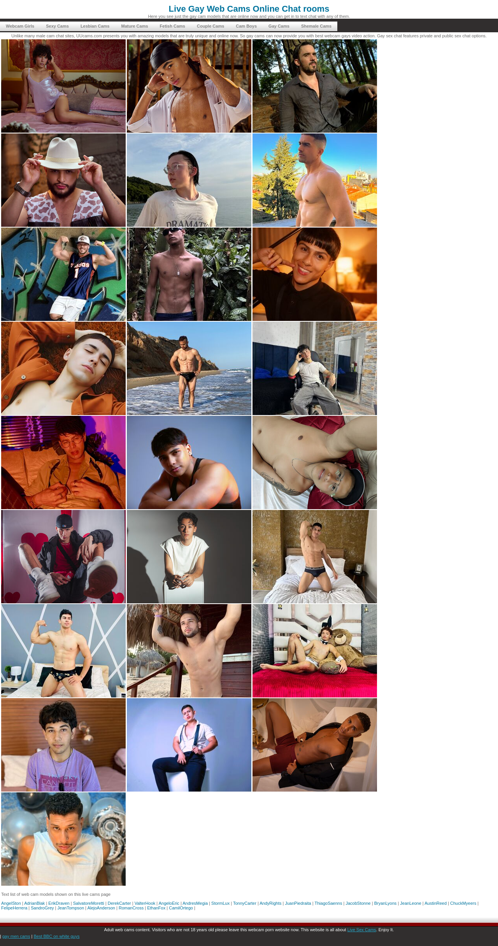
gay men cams (16, 936)
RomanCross (131, 908)
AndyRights (270, 903)
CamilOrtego (181, 908)
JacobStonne (357, 903)
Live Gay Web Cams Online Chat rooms (249, 9)
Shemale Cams (316, 26)
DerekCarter (119, 903)
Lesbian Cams (95, 26)
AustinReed (435, 903)
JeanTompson (71, 908)
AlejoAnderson (101, 908)
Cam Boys (246, 26)
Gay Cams (278, 26)
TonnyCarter (244, 903)
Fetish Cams (172, 26)
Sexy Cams (57, 26)
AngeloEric (169, 903)
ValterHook (145, 903)
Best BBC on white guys (56, 936)
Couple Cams (210, 26)
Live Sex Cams (361, 929)
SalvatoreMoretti (88, 903)
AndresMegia (195, 903)
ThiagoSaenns (328, 903)
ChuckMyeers (463, 903)
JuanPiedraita (298, 903)
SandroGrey (42, 908)
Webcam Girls (20, 26)
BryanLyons (385, 903)
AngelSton (11, 903)
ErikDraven (58, 903)
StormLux (220, 903)
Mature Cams (134, 26)
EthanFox (156, 908)
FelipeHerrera (14, 908)
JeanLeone (410, 903)
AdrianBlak (34, 903)
